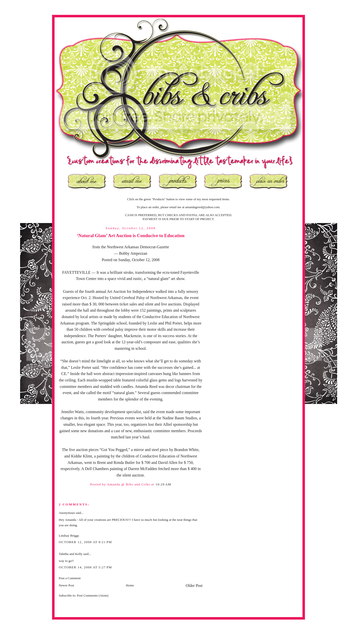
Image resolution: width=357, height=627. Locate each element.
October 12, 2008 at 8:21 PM (85, 542)
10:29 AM (163, 484)
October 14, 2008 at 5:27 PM (85, 567)
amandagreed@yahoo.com (202, 207)
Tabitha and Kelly (70, 554)
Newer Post (66, 585)
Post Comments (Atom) (92, 595)
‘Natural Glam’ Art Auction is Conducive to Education (130, 235)
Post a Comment (70, 578)
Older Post (194, 585)
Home (130, 585)
